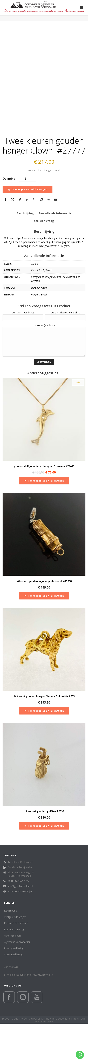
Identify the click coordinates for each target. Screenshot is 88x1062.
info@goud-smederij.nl (20, 924)
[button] (44, 519)
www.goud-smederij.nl (20, 929)
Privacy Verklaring (13, 986)
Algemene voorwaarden (17, 980)
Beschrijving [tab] (25, 246)
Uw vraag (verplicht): (44, 358)
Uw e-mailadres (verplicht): (65, 345)
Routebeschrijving (14, 967)
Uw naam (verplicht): (23, 345)
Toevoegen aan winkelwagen (27, 222)
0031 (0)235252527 (18, 919)
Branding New (44, 1059)
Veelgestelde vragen (15, 955)
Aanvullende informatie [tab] (54, 246)
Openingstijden (12, 974)
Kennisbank (10, 949)
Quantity (9, 212)
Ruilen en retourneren (16, 961)
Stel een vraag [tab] (44, 254)
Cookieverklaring (13, 992)
